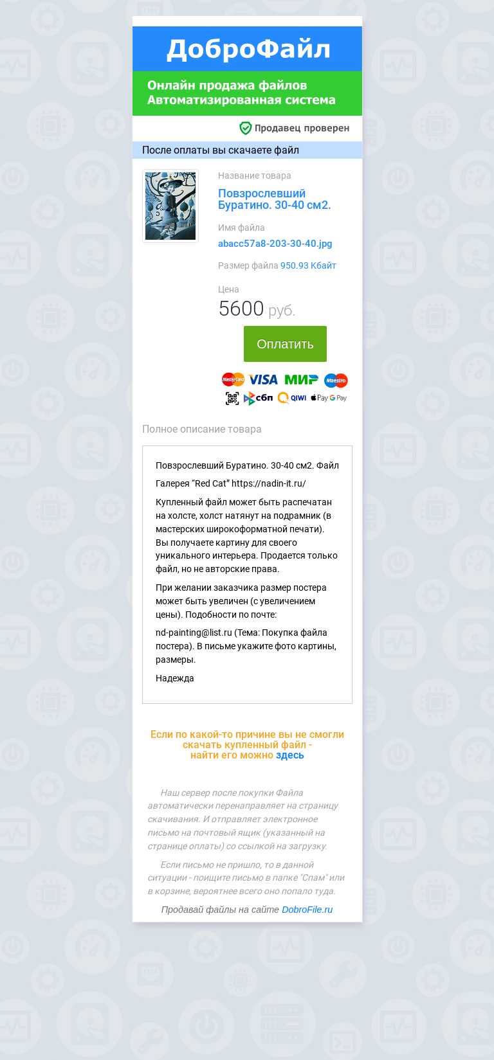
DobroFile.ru (307, 909)
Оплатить (285, 344)
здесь (290, 755)
